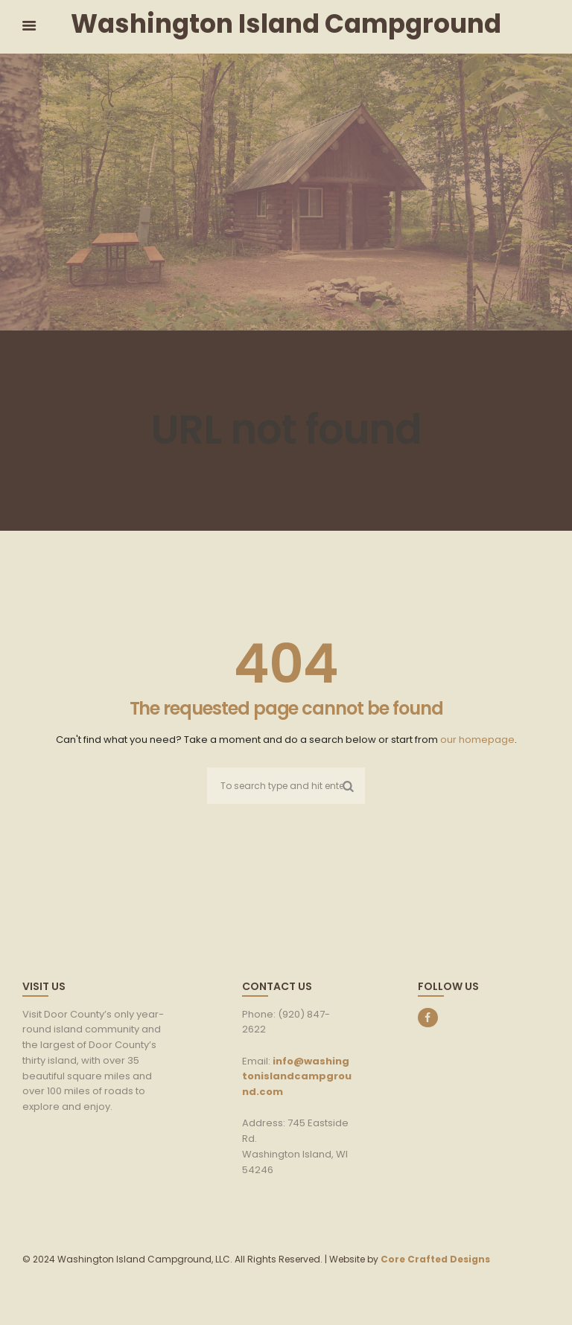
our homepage (477, 739)
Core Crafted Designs (435, 1259)
